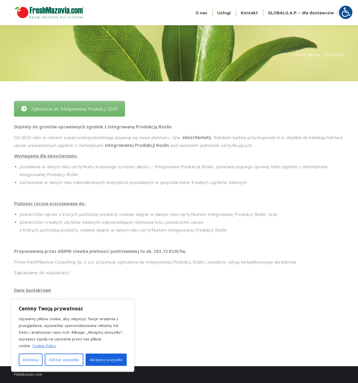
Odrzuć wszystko (64, 359)
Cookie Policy (44, 345)
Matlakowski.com (28, 374)
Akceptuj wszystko (106, 359)
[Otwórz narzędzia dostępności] (345, 12)
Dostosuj (31, 359)
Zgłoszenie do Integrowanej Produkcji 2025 (69, 108)
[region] (72, 335)
